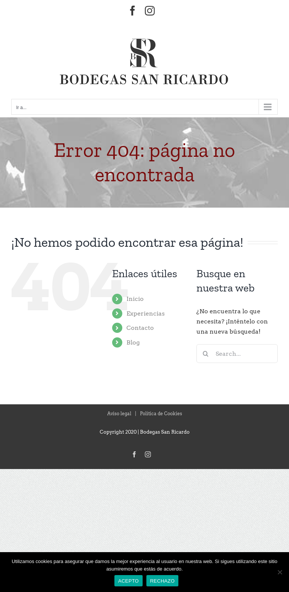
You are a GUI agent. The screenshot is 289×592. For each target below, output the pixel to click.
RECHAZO (162, 581)
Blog (133, 342)
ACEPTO (128, 581)
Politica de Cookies (161, 413)
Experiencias (145, 313)
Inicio (135, 298)
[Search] (205, 353)
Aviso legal (119, 413)
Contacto (140, 327)
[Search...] (237, 353)
